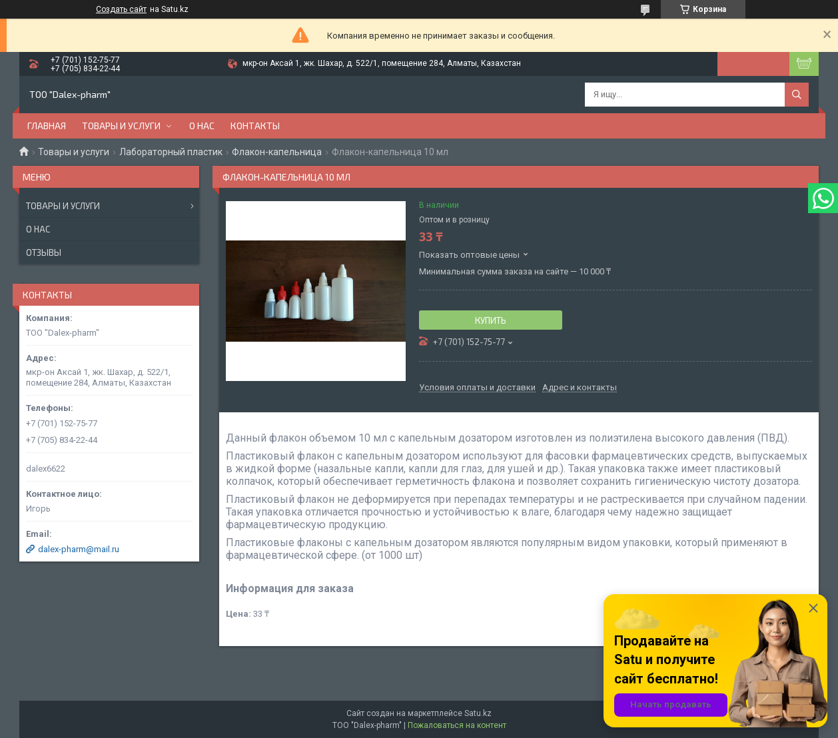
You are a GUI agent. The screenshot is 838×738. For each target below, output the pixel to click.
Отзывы (43, 252)
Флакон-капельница (277, 152)
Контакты (255, 125)
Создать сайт (121, 9)
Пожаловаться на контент (457, 725)
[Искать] (797, 95)
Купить (490, 320)
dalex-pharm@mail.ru (78, 549)
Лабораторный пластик (170, 152)
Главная (46, 125)
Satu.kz (478, 713)
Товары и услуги (121, 125)
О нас (201, 125)
